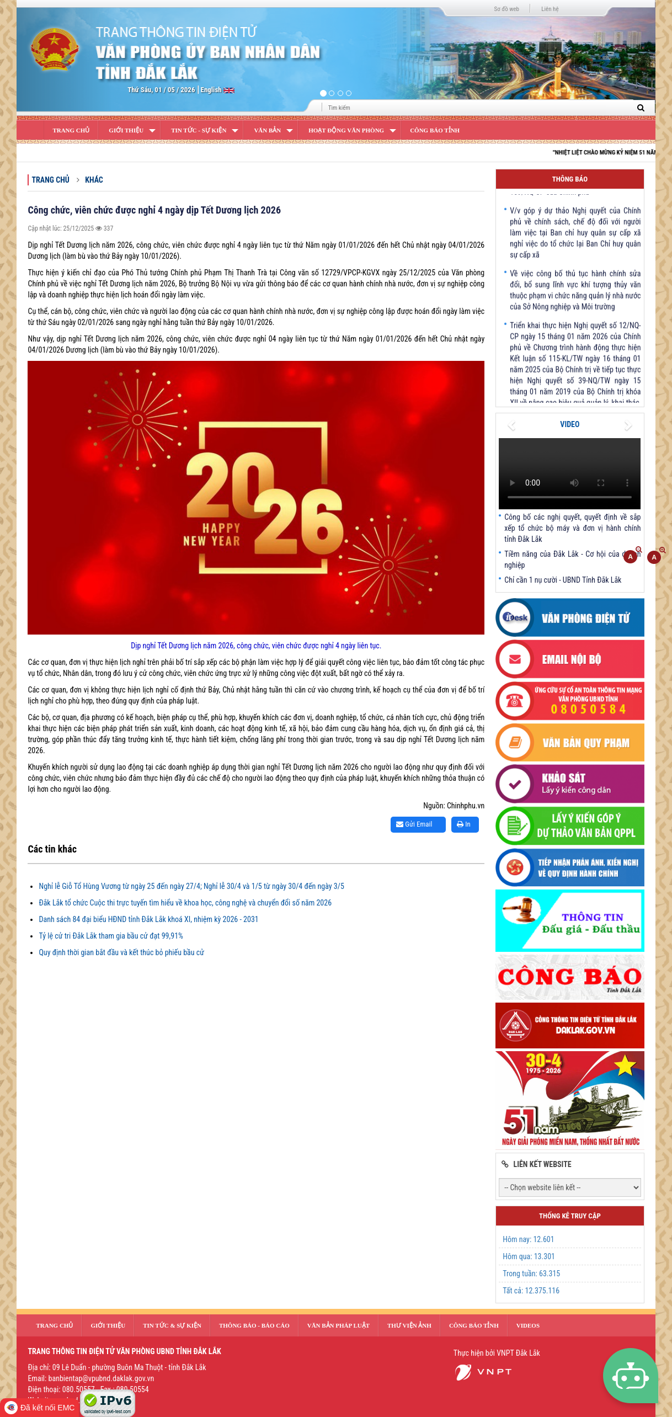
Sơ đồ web (506, 9)
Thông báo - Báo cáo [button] (254, 1325)
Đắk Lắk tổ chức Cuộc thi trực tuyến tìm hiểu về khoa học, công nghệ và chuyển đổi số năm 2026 (185, 902)
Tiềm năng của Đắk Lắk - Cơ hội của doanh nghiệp (572, 559)
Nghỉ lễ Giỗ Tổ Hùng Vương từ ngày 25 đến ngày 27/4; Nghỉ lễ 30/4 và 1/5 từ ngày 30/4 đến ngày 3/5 (191, 886)
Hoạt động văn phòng (346, 130)
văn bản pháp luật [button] (338, 1325)
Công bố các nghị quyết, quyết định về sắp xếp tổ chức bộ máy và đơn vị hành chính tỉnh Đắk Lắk (572, 528)
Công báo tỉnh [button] (474, 1325)
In (464, 824)
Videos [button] (528, 1325)
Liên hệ (549, 9)
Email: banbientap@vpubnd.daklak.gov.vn (91, 1378)
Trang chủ (50, 179)
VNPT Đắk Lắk (518, 1353)
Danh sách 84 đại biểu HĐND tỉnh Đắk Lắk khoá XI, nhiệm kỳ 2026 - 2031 (148, 919)
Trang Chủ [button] (54, 1325)
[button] (65, 58)
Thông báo (570, 179)
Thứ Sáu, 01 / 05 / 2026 (161, 90)
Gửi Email (414, 824)
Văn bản (267, 130)
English (212, 90)
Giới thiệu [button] (107, 1325)
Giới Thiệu (126, 130)
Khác (94, 179)
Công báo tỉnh (435, 130)
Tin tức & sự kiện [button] (172, 1325)
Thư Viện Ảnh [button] (409, 1325)
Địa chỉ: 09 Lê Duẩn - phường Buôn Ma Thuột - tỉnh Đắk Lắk (117, 1367)
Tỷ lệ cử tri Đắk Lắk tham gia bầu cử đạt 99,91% (111, 935)
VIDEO (569, 424)
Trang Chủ (70, 130)
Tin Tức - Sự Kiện (198, 130)
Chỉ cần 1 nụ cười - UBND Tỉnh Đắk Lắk (562, 580)
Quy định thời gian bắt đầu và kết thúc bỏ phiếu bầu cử (121, 952)
